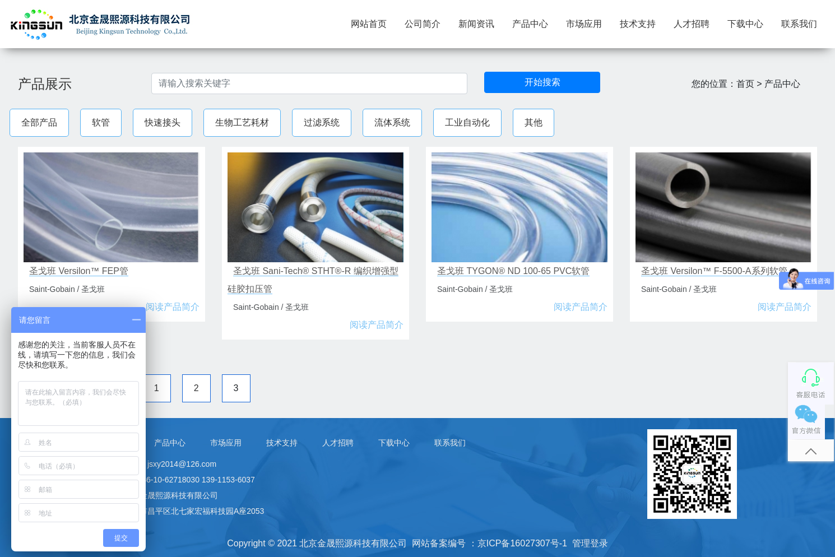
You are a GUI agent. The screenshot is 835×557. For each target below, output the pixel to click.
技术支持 (638, 24)
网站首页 (373, 23)
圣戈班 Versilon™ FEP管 (78, 271)
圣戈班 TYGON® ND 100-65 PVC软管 (513, 271)
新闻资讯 (476, 24)
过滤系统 (322, 122)
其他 (533, 122)
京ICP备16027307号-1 (522, 543)
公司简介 (422, 24)
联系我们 (799, 24)
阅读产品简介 (173, 307)
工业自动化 (467, 122)
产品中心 (530, 24)
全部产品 (39, 122)
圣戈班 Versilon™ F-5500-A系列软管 (714, 271)
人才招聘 (691, 24)
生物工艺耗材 (242, 122)
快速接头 (162, 122)
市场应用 (584, 24)
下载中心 (745, 24)
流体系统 (392, 122)
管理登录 (590, 543)
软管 (101, 122)
